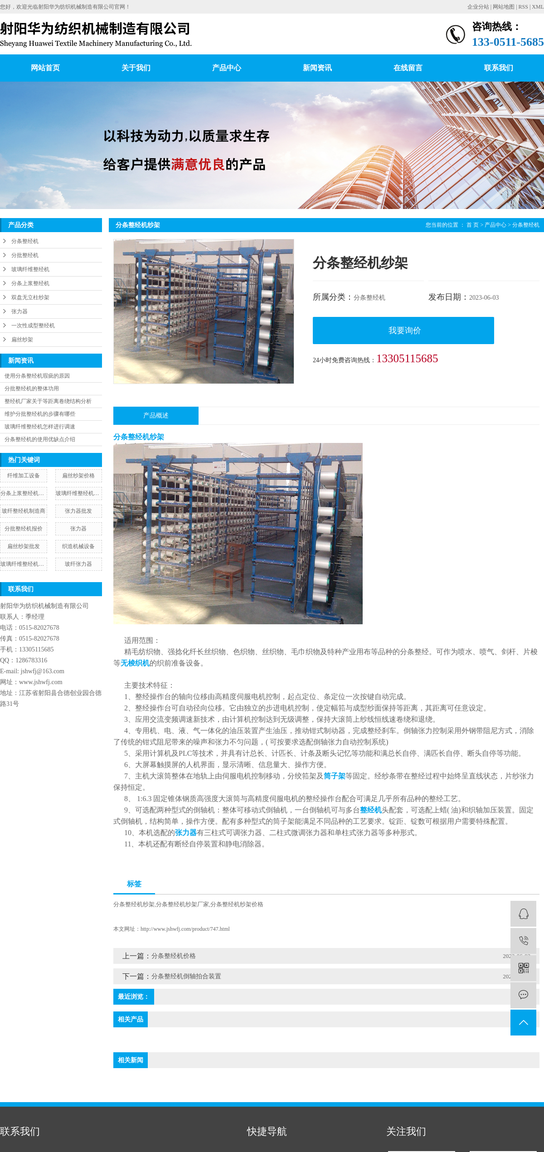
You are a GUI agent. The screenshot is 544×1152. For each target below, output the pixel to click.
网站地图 (504, 7)
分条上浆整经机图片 (23, 493)
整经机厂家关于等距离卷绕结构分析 (48, 401)
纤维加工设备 (23, 475)
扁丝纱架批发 (23, 546)
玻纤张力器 (78, 564)
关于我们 (136, 68)
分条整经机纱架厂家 (182, 904)
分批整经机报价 (24, 528)
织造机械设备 (78, 546)
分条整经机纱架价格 (236, 904)
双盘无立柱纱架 (30, 297)
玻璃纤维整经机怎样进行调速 (40, 426)
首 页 (472, 225)
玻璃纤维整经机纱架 (79, 493)
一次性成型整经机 (33, 325)
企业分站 (478, 7)
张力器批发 (78, 511)
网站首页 (45, 68)
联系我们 (498, 68)
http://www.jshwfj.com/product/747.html (185, 929)
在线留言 (408, 68)
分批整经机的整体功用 (32, 388)
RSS (523, 7)
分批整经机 (25, 255)
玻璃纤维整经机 (30, 269)
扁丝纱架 (22, 339)
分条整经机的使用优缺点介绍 (40, 439)
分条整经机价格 (173, 956)
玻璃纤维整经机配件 (23, 564)
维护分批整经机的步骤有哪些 (40, 414)
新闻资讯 (317, 68)
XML (538, 7)
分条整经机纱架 (134, 904)
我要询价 (405, 330)
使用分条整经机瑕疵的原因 (37, 376)
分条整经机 (25, 241)
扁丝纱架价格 (78, 475)
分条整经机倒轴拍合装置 (186, 976)
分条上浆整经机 (30, 283)
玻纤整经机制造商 (23, 511)
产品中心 (226, 68)
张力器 (19, 311)
